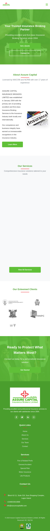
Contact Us (25, 53)
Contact (25, 446)
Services (25, 439)
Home (25, 431)
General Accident (25, 464)
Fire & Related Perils (25, 461)
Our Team (25, 442)
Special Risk (25, 468)
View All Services (25, 270)
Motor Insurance (25, 472)
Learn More (12, 144)
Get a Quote (25, 46)
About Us (25, 435)
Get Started (25, 370)
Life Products (25, 476)
